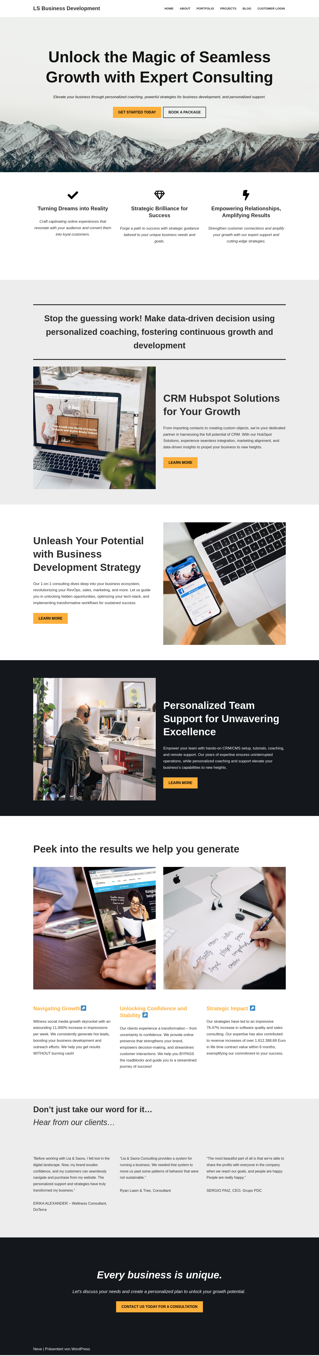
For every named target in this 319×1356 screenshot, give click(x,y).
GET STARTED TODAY (137, 112)
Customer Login (271, 8)
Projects (228, 8)
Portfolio (205, 8)
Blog (246, 8)
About (184, 8)
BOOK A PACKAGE (184, 112)
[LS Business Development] (66, 8)
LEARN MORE (181, 463)
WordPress (81, 1350)
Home (168, 8)
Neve (37, 1350)
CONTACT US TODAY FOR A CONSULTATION (159, 1307)
